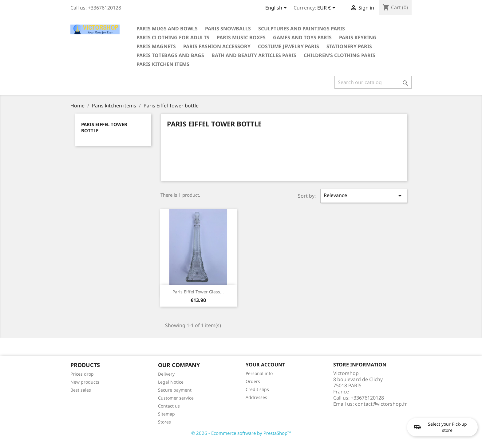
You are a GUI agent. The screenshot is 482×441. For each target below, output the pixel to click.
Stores (164, 422)
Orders (253, 381)
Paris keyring (358, 37)
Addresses (256, 397)
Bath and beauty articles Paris (253, 55)
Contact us (169, 406)
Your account (265, 364)
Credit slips (257, 389)
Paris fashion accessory (217, 46)
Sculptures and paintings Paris (301, 28)
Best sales (80, 390)
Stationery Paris (349, 46)
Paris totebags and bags (170, 55)
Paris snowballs (228, 28)
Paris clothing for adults (172, 37)
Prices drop (82, 374)
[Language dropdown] (277, 8)
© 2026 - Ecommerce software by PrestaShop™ (241, 433)
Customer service (176, 398)
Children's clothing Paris (339, 55)
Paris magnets (156, 46)
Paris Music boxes (241, 37)
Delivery (166, 374)
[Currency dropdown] (327, 8)
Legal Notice (171, 382)
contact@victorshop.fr (381, 403)
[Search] (373, 82)
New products (84, 382)
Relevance (364, 195)
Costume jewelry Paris (288, 46)
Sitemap (166, 414)
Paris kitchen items (162, 64)
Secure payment (175, 390)
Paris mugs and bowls (167, 28)
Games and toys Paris (302, 37)
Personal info (259, 373)
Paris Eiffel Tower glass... (198, 292)
